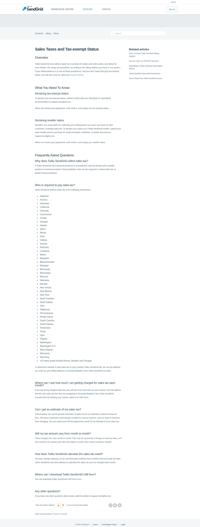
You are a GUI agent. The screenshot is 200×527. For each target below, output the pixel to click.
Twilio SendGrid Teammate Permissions (144, 73)
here (79, 479)
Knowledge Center (62, 9)
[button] (58, 505)
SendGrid (39, 33)
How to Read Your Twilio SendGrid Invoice (145, 78)
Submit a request (60, 514)
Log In (173, 2)
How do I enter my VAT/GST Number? (144, 61)
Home (95, 524)
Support (88, 9)
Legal (123, 524)
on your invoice (76, 75)
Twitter (115, 505)
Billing (48, 33)
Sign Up (172, 9)
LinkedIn (120, 505)
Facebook (111, 505)
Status (106, 9)
